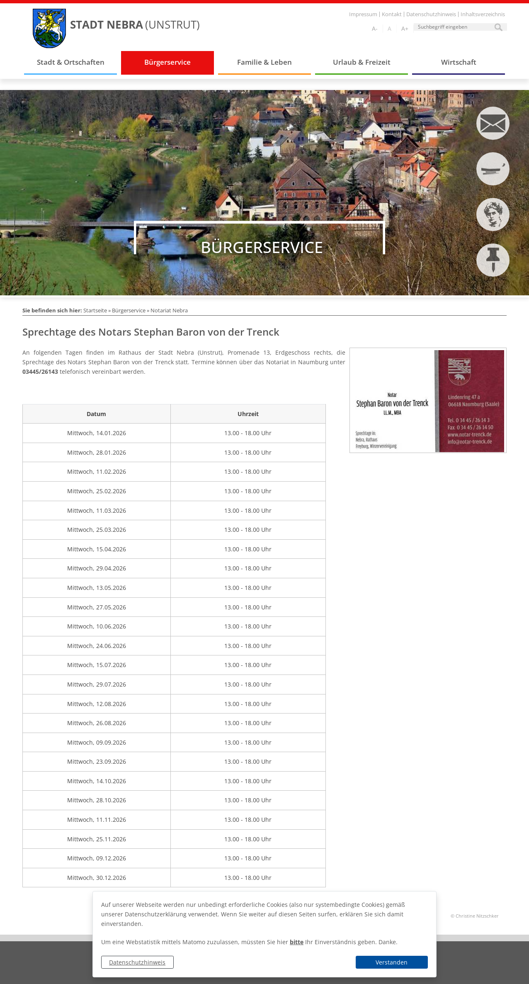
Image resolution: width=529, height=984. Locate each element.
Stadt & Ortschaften (70, 62)
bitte (296, 942)
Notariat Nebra (169, 310)
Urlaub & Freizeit (362, 62)
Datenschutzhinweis (137, 962)
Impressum (363, 14)
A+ (404, 28)
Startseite (95, 310)
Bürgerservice (167, 62)
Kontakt (392, 14)
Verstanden (392, 962)
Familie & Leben (264, 62)
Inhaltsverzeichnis (483, 14)
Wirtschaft (458, 62)
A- (375, 28)
